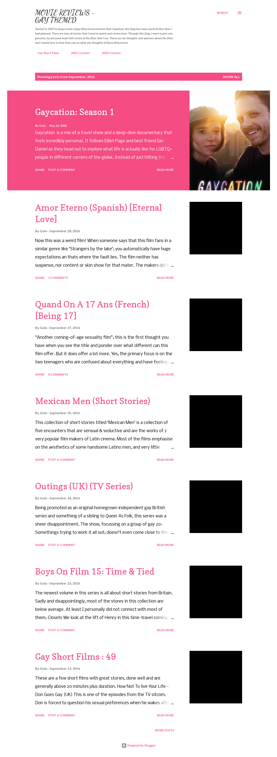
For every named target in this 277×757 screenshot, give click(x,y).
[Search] (222, 12)
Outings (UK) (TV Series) (84, 486)
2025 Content (78, 53)
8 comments (58, 374)
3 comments (58, 277)
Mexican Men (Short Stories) (92, 401)
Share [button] (40, 169)
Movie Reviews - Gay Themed (65, 16)
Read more (165, 169)
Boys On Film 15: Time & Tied (94, 571)
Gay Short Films (46, 53)
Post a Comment (61, 169)
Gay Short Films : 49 (75, 656)
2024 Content (108, 53)
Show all (231, 77)
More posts (164, 730)
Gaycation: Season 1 (74, 112)
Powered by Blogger (139, 745)
